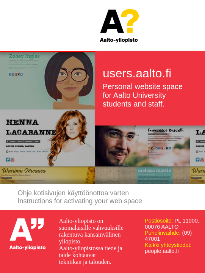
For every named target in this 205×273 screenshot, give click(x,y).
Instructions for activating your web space (80, 201)
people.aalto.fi (162, 251)
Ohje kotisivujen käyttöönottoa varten (73, 193)
